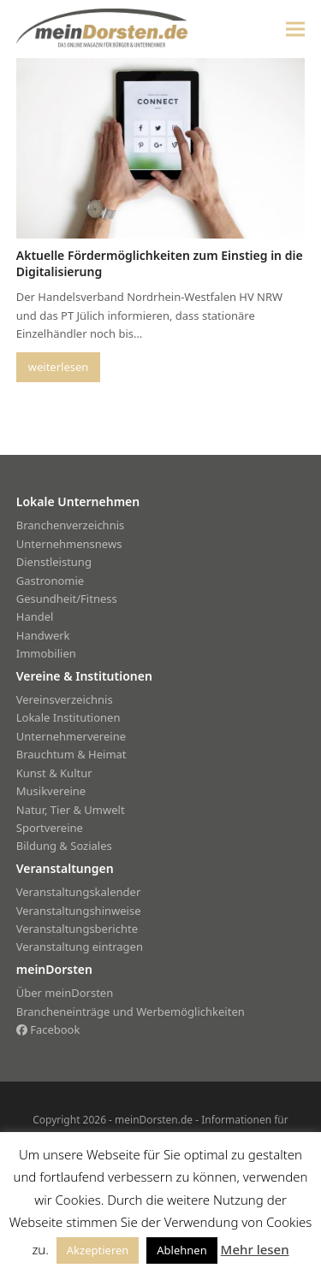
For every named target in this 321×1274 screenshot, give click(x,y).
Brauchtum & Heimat (71, 754)
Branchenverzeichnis (70, 525)
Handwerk (43, 635)
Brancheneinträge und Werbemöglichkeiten (130, 1011)
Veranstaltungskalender (78, 891)
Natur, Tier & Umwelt (70, 809)
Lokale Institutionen (68, 717)
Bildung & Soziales (64, 845)
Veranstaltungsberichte (77, 928)
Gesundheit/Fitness (66, 598)
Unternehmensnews (69, 543)
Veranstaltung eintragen (79, 946)
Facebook (48, 1029)
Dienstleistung (54, 561)
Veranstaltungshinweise (78, 910)
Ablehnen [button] (181, 1250)
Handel (35, 616)
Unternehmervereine (71, 736)
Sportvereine (49, 827)
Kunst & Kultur (54, 773)
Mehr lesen (255, 1249)
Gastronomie (50, 580)
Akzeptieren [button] (98, 1250)
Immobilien (46, 653)
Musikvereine (51, 791)
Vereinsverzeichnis (64, 699)
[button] (295, 28)
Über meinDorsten (64, 992)
